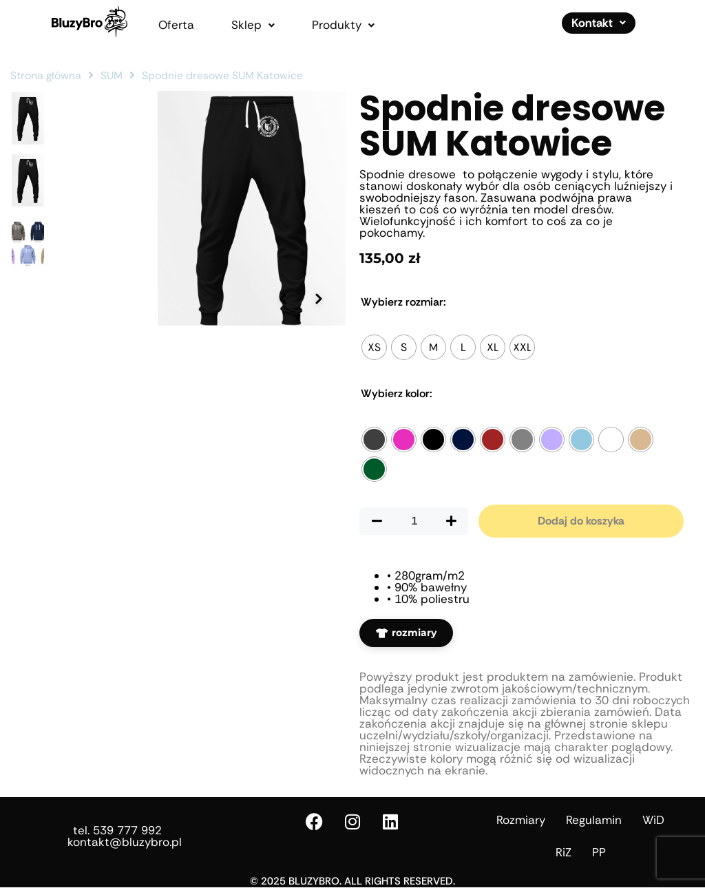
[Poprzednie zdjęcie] (280, 391)
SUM (112, 75)
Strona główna (45, 75)
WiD (653, 819)
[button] (253, 25)
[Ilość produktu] (414, 521)
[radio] (374, 347)
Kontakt (598, 22)
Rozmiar (403, 302)
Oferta (176, 25)
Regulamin (594, 819)
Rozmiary (520, 819)
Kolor (396, 393)
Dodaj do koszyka (581, 521)
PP (599, 852)
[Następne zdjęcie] (318, 391)
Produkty (343, 25)
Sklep (253, 25)
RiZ (563, 852)
